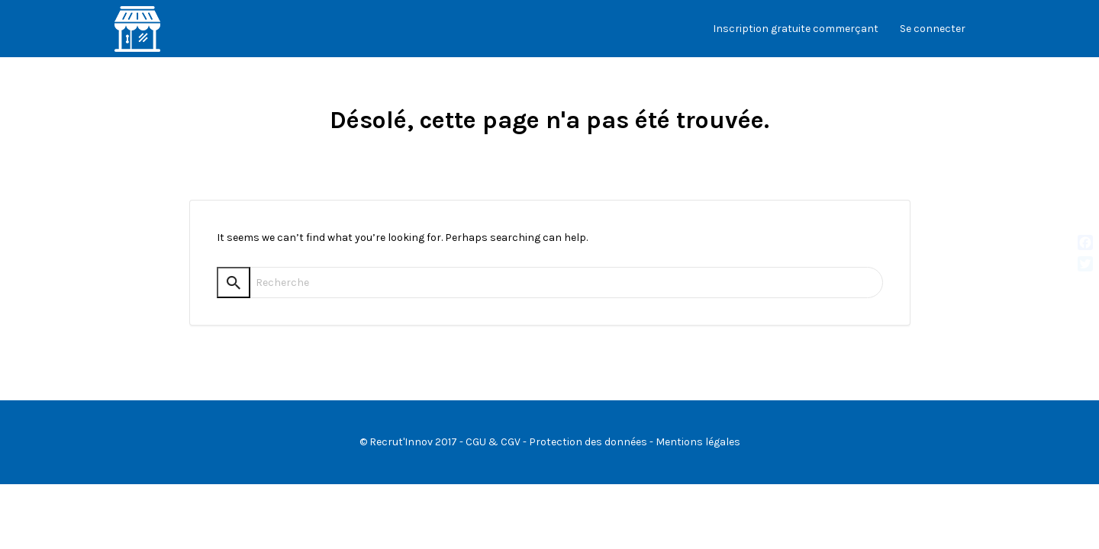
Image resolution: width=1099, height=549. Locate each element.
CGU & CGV (493, 441)
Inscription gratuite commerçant (795, 28)
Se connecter (932, 28)
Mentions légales (698, 441)
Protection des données (588, 441)
